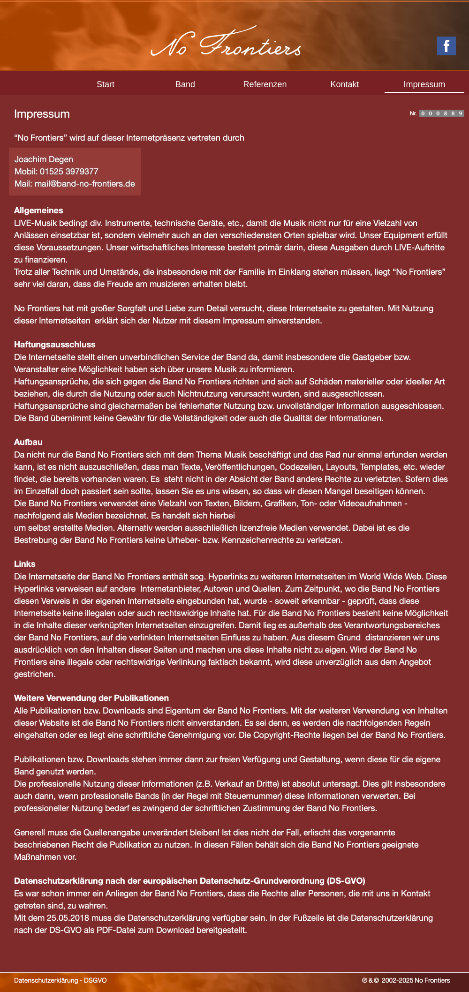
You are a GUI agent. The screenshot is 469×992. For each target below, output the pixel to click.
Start (105, 84)
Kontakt (344, 84)
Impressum (424, 84)
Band (185, 84)
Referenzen (265, 84)
